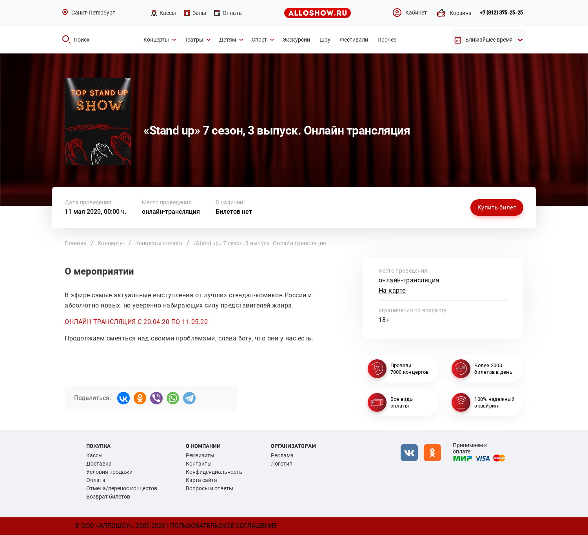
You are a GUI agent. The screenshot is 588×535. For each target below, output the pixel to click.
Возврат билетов (108, 496)
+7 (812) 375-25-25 (501, 13)
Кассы (94, 455)
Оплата (95, 480)
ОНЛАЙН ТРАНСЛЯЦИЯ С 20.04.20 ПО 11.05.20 (136, 322)
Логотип (281, 463)
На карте (392, 290)
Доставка (99, 463)
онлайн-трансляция (171, 211)
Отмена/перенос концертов (121, 488)
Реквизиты (200, 455)
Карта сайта (201, 480)
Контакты (199, 463)
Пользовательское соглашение (223, 526)
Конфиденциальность (214, 472)
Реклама (282, 455)
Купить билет (496, 207)
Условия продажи (109, 472)
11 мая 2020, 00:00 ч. (95, 211)
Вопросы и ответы (209, 488)
